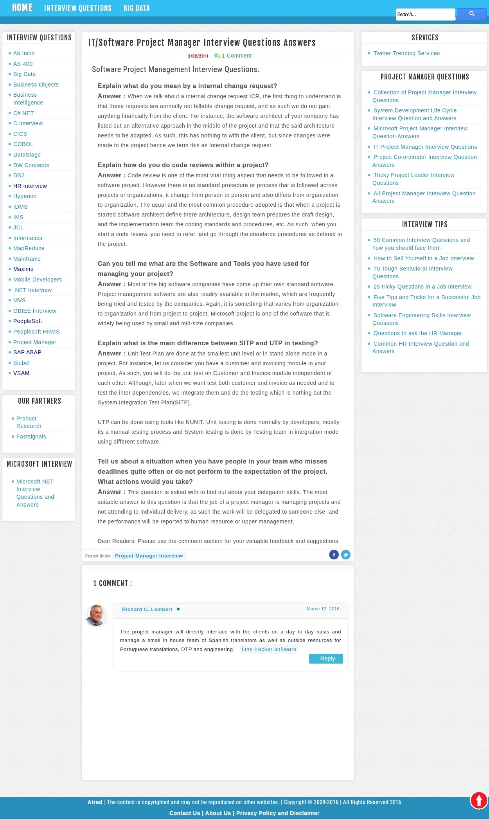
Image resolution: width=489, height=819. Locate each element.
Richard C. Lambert (147, 609)
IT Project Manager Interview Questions (425, 147)
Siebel (21, 363)
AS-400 (23, 64)
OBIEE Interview (34, 311)
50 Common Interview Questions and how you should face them (421, 244)
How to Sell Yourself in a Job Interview (424, 258)
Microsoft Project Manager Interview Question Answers (420, 132)
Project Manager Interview (149, 556)
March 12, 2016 (323, 608)
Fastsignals (31, 436)
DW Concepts (31, 165)
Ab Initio (24, 53)
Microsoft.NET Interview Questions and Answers (35, 493)
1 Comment (237, 55)
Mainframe (27, 259)
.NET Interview (32, 290)
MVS (19, 300)
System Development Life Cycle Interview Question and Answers (414, 114)
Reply (327, 658)
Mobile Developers (37, 279)
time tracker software (269, 649)
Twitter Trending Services (407, 53)
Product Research (28, 422)
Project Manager (34, 342)
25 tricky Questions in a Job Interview (423, 286)
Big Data (137, 8)
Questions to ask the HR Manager (418, 333)
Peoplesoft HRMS (36, 331)
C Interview (28, 123)
